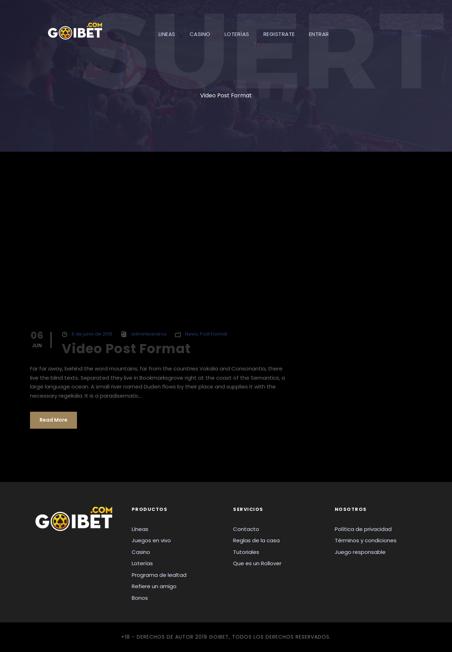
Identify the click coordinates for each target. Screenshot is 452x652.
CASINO (200, 34)
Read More (53, 419)
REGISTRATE (279, 34)
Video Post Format (126, 348)
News (191, 334)
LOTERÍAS (237, 34)
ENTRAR (319, 34)
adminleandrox (148, 334)
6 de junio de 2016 (92, 334)
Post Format (213, 334)
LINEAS (167, 34)
